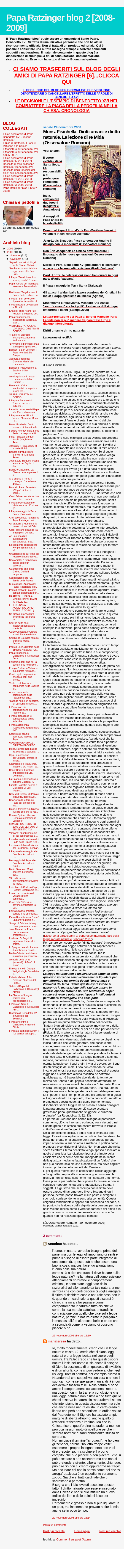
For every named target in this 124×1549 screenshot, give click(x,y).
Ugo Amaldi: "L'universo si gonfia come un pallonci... (23, 563)
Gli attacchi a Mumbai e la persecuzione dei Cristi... (24, 525)
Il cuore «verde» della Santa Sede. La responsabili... (24, 432)
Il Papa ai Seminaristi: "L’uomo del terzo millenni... (20, 403)
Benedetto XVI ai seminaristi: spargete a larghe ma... (23, 388)
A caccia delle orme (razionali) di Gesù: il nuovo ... (22, 962)
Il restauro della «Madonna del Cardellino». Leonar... (24, 846)
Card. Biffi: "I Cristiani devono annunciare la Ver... (22, 905)
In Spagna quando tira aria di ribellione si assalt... (23, 948)
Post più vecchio (110, 1531)
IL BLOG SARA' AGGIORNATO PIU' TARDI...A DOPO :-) (21, 608)
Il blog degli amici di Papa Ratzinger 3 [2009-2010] (18, 183)
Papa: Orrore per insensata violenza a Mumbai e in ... (23, 286)
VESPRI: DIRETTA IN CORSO (20, 396)
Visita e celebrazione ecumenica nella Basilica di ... (24, 686)
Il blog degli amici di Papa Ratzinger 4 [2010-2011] (18, 177)
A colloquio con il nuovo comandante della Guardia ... (22, 379)
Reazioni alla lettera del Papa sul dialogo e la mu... (22, 803)
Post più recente (54, 1531)
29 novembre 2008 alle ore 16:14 (71, 1517)
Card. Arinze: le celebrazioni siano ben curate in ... (24, 498)
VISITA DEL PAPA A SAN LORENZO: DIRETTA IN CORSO (24, 328)
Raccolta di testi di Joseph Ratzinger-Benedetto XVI (18, 165)
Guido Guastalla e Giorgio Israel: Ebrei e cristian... (23, 633)
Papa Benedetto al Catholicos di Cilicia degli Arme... (24, 656)
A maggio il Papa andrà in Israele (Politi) (23, 447)
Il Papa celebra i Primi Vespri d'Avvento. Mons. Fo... (23, 418)
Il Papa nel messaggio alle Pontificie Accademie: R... (23, 854)
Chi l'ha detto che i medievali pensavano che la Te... (22, 626)
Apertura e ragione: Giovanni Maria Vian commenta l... (21, 361)
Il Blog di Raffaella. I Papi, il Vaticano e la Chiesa (19, 144)
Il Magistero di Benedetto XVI (20, 148)
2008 (10, 251)
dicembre (15, 255)
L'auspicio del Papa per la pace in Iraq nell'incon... (23, 663)
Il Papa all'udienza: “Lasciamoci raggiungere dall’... (24, 727)
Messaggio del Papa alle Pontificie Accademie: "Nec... (22, 863)
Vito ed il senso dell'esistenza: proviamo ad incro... (23, 881)
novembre (16, 259)
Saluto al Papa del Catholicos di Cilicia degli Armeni (24, 989)
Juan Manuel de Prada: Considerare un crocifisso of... (21, 932)
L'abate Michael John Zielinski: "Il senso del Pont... (22, 980)
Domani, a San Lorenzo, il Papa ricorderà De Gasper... (23, 352)
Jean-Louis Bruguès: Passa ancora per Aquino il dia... (24, 463)
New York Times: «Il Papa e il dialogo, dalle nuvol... (24, 795)
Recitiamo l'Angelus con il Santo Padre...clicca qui (23, 293)
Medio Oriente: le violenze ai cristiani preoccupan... (24, 954)
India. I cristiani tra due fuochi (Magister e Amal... (21, 439)
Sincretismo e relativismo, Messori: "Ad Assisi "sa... (24, 765)
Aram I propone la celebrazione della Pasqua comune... (20, 695)
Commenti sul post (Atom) (73, 1539)
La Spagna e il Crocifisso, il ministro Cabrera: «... (23, 780)
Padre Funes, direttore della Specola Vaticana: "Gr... (24, 648)
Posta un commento (54, 1524)
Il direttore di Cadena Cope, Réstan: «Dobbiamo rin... (24, 888)
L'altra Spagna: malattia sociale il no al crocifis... (23, 912)
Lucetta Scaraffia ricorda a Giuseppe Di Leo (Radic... (23, 788)
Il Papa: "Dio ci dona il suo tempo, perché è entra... (23, 278)
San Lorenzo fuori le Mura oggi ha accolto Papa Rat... (23, 271)
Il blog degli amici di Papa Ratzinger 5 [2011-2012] (18, 159)
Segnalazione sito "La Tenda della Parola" (21, 579)
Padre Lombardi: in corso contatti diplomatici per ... (24, 591)
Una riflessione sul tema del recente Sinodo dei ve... (24, 555)
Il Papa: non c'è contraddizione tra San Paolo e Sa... (23, 710)
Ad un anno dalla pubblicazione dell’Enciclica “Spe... (21, 539)
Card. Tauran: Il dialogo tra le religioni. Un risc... (23, 531)
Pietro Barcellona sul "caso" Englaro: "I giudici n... (24, 918)
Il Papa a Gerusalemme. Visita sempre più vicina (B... (23, 505)
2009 (10, 248)
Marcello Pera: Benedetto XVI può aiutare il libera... (22, 490)
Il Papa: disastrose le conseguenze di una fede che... (21, 718)
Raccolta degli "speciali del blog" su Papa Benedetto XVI (20, 171)
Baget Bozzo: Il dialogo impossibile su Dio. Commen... (21, 773)
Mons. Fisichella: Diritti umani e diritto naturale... (24, 426)
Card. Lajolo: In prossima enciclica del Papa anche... (22, 677)
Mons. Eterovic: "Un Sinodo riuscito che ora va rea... (24, 810)
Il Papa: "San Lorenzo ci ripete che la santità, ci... (24, 300)
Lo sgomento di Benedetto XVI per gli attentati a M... (23, 547)
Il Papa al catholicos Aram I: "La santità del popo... (24, 1032)
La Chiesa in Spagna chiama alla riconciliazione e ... (20, 998)
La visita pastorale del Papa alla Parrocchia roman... (24, 411)
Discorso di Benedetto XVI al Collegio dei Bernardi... (23, 1016)
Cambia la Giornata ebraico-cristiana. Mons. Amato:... (24, 641)
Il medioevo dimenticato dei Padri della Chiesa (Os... (24, 840)
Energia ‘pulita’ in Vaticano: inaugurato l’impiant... (23, 669)
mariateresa (57, 1341)
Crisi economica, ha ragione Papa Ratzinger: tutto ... (24, 519)
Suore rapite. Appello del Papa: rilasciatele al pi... (23, 585)
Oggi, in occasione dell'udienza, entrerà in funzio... (23, 758)
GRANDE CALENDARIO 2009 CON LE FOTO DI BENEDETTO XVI (23, 827)
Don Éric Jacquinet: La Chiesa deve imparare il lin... (23, 472)
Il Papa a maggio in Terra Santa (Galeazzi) (22, 512)
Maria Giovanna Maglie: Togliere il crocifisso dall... (22, 872)
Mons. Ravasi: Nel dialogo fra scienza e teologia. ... (24, 750)
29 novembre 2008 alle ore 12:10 (71, 1335)
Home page (82, 1531)
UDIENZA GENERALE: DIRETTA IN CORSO (22, 744)
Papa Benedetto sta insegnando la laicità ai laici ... (23, 320)
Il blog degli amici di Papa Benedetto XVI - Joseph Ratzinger (18, 136)
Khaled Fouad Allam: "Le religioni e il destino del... (24, 312)
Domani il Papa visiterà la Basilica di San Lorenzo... (22, 370)
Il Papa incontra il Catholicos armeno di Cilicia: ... (22, 1024)
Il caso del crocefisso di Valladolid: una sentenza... (21, 896)
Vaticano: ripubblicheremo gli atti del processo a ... (23, 834)
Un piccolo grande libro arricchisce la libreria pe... (22, 617)
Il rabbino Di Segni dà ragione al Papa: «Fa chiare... (22, 941)
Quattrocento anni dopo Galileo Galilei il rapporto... (22, 571)
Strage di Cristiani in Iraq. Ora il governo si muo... (23, 924)
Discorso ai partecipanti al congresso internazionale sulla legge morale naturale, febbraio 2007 (81, 937)
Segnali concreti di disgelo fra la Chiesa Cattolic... (23, 264)
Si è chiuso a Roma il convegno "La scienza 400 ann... (22, 481)
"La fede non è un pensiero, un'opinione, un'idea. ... (24, 702)
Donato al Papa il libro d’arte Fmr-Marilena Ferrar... (21, 454)
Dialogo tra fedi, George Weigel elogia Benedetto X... (24, 971)
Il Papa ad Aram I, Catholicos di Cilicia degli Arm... (24, 1007)
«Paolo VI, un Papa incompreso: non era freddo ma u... (22, 337)
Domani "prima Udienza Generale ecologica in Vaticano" (22, 818)
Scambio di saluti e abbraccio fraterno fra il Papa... (23, 736)
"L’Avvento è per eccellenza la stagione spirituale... (24, 345)
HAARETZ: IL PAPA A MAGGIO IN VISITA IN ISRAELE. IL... (23, 599)
